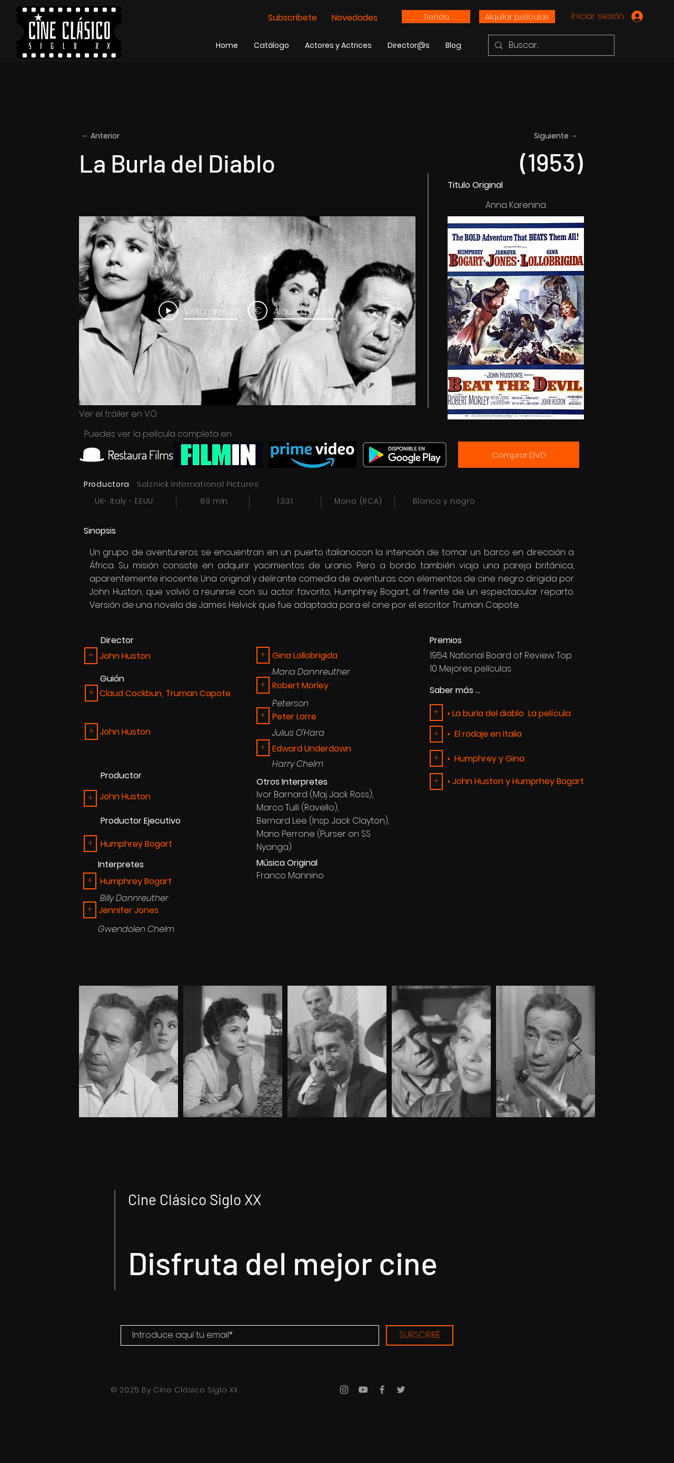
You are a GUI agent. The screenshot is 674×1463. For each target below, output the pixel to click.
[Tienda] (436, 16)
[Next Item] (577, 1051)
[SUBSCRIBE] (419, 1335)
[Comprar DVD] (518, 455)
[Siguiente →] (543, 136)
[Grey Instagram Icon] (344, 1389)
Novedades (354, 18)
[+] (90, 843)
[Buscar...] (550, 45)
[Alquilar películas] (517, 16)
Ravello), (321, 807)
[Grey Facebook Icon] (382, 1389)
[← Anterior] (116, 136)
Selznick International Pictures (198, 484)
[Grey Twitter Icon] (401, 1389)
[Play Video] (197, 311)
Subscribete (293, 18)
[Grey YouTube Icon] (363, 1389)
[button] (90, 655)
